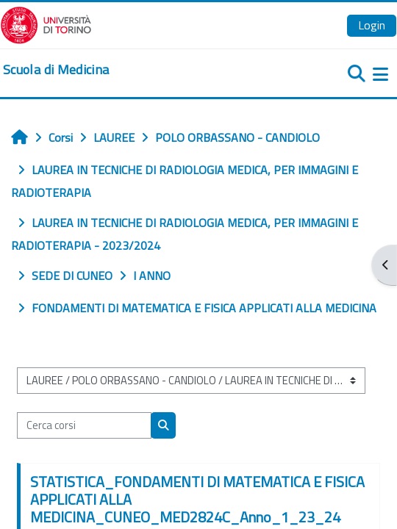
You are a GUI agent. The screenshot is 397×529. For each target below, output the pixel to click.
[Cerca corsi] (84, 425)
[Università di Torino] (46, 23)
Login (371, 25)
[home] (56, 70)
